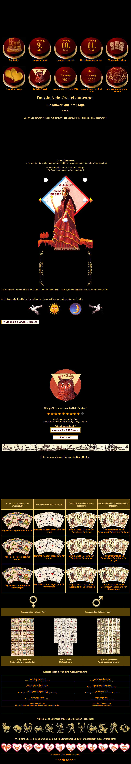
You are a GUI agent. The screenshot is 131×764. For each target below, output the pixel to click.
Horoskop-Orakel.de (37, 680)
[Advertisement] (65, 19)
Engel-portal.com (37, 704)
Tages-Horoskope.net (102, 686)
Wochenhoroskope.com (37, 692)
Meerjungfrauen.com (101, 704)
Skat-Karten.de (102, 692)
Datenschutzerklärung (71, 755)
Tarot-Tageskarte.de (102, 680)
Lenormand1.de (102, 698)
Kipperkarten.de (37, 698)
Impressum (55, 755)
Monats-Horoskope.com (37, 686)
